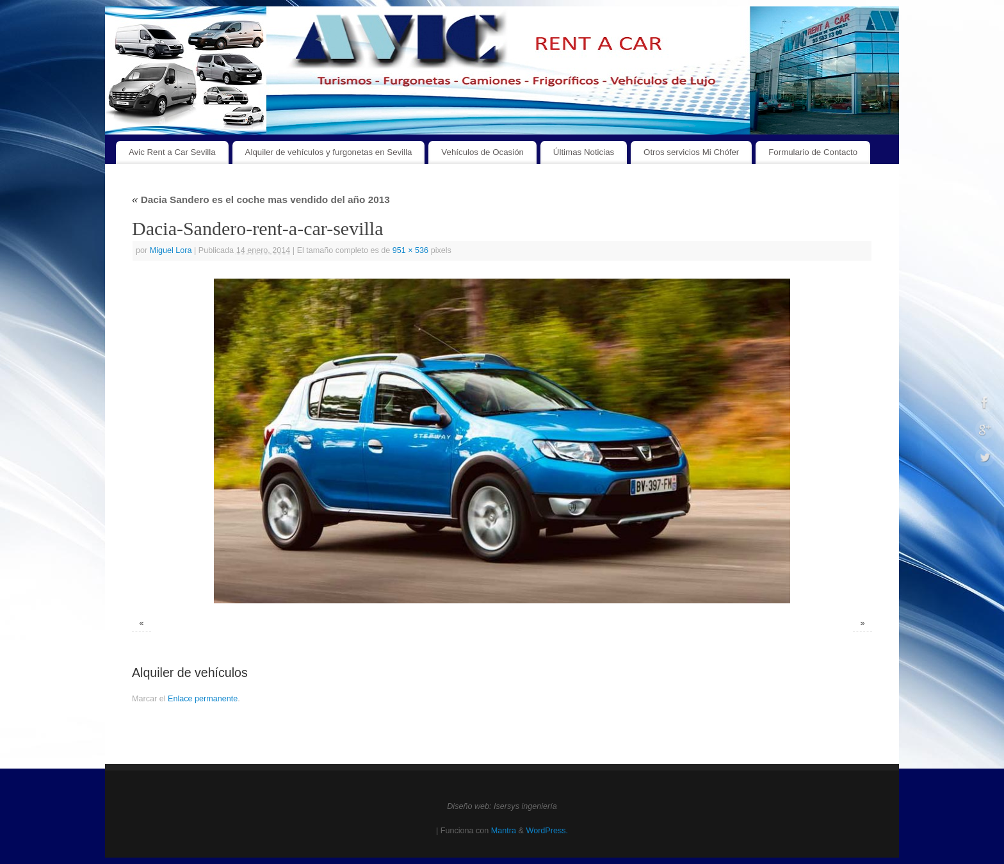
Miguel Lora (171, 250)
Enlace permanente (203, 698)
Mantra (503, 830)
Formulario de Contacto (812, 152)
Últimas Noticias (583, 152)
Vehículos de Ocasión (482, 152)
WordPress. (547, 830)
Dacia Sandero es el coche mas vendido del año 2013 (261, 199)
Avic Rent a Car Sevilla (172, 152)
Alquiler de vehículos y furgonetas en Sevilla (328, 152)
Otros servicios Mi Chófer (691, 152)
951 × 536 (410, 250)
